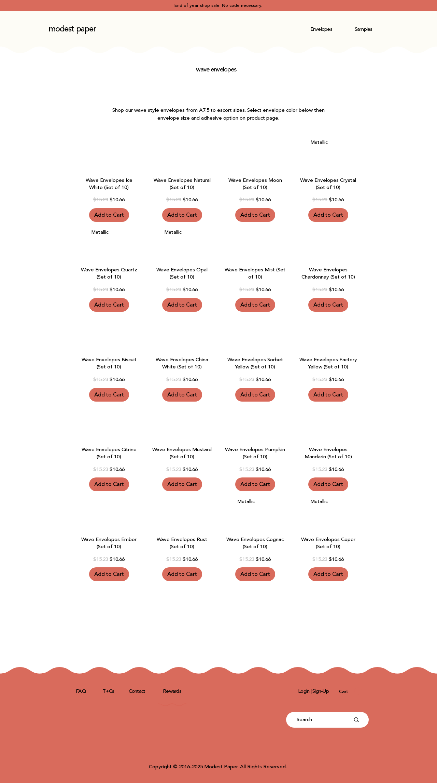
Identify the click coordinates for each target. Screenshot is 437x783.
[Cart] (344, 691)
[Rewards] (173, 691)
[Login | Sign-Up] (314, 691)
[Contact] (137, 691)
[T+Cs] (108, 691)
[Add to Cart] (109, 215)
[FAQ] (81, 691)
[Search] (318, 720)
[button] (321, 29)
